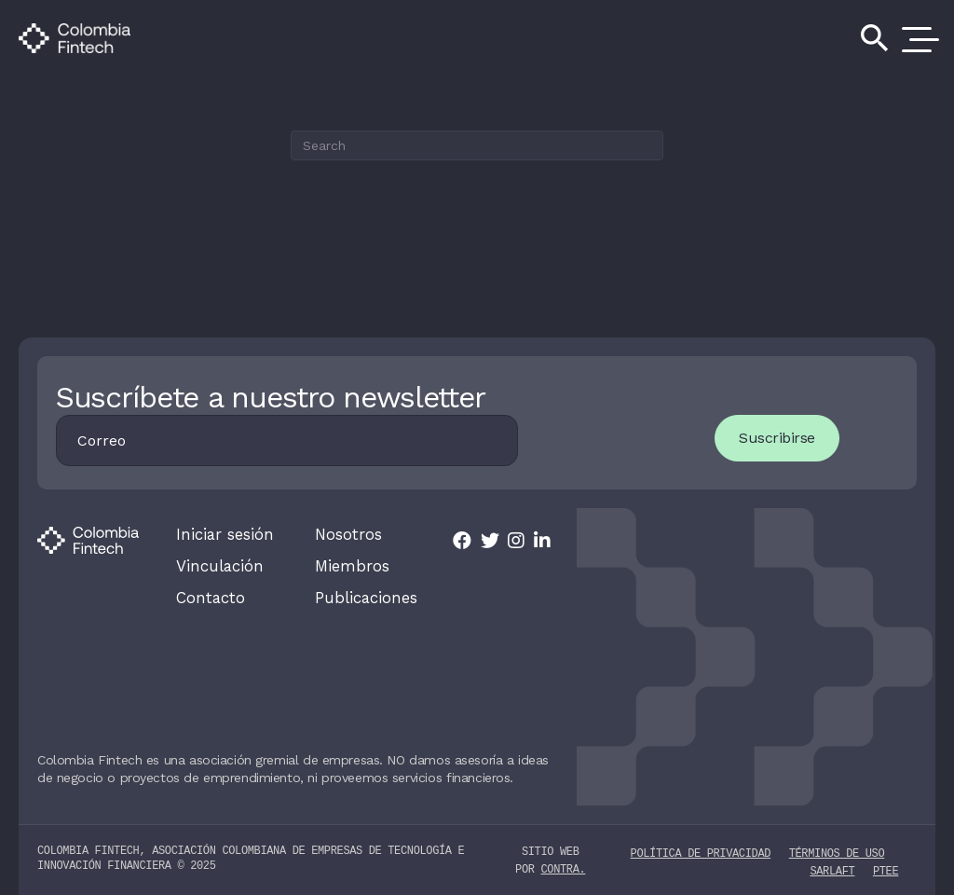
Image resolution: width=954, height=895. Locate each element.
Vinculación (218, 565)
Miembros (351, 565)
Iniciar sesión (223, 534)
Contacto (208, 595)
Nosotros (346, 534)
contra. (562, 866)
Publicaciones (365, 595)
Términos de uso (837, 850)
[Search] (477, 145)
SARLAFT (832, 867)
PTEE (885, 867)
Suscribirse (772, 438)
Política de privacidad (700, 850)
